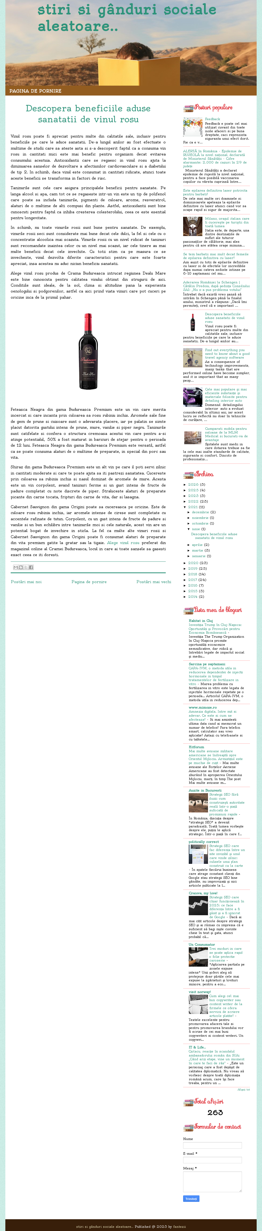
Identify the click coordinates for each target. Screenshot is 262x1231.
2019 (193, 569)
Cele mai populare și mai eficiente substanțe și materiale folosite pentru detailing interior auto (226, 394)
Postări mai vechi (153, 581)
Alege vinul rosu (123, 542)
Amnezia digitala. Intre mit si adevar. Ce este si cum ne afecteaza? (212, 715)
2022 (193, 501)
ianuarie (199, 556)
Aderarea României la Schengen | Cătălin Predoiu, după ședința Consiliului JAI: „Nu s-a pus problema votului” (216, 286)
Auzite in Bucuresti (205, 790)
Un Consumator (202, 945)
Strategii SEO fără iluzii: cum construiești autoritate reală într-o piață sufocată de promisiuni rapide (227, 804)
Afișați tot (244, 1089)
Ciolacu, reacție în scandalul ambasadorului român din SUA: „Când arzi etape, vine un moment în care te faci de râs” (216, 1057)
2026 (193, 484)
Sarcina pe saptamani (207, 664)
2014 (193, 597)
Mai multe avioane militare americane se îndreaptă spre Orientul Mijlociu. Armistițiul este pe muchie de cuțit (216, 757)
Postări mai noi (26, 581)
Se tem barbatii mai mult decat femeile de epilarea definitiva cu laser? (216, 256)
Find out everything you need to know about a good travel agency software (227, 353)
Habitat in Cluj (201, 621)
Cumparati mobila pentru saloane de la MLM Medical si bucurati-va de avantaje (226, 434)
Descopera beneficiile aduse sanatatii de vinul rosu (225, 318)
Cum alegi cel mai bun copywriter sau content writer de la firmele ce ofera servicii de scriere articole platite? (225, 1006)
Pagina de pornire (35, 91)
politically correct (204, 842)
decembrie (200, 512)
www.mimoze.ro (203, 707)
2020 (193, 563)
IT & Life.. (197, 1047)
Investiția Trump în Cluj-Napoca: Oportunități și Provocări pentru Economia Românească (215, 629)
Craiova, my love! (203, 893)
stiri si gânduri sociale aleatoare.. (127, 18)
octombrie (200, 523)
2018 (192, 574)
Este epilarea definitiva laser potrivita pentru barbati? (215, 192)
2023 (193, 496)
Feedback (212, 119)
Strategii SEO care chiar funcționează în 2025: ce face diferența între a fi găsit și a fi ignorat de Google (226, 907)
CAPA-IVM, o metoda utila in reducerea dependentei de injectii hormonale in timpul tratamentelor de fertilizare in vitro (216, 676)
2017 (192, 580)
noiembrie (200, 518)
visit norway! (200, 992)
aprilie (197, 545)
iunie (196, 529)
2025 (193, 490)
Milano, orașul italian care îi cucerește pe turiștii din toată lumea (227, 222)
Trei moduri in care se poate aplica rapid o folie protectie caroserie (225, 954)
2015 (193, 591)
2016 (193, 585)
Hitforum (196, 747)
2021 (193, 507)
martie (197, 550)
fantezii (179, 1227)
